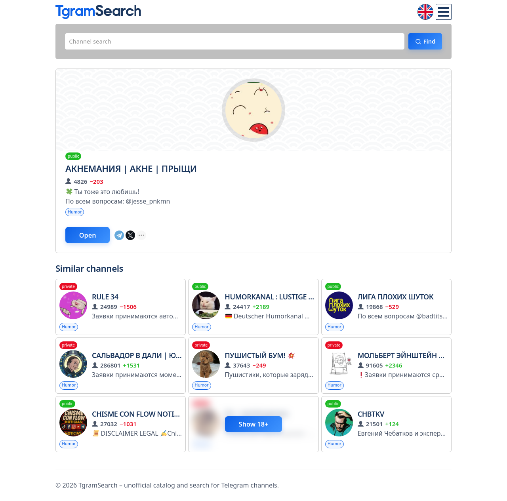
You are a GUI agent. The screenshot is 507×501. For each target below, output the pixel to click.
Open (93, 239)
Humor (76, 214)
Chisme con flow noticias (145, 420)
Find (426, 42)
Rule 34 (105, 301)
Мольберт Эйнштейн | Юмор (412, 361)
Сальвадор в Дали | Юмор (146, 361)
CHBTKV (371, 420)
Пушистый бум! (260, 361)
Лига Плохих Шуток (396, 301)
